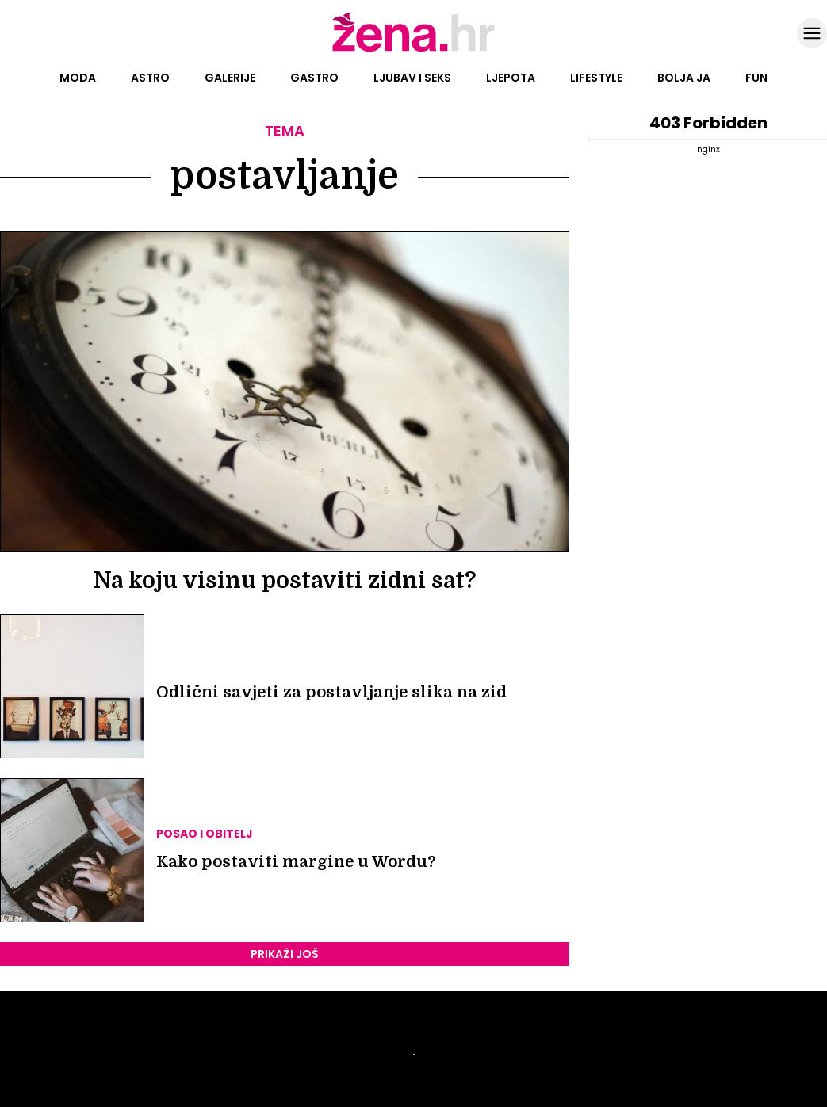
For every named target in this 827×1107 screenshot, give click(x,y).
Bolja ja (683, 78)
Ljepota (510, 78)
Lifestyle (596, 78)
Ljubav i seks (412, 78)
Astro (150, 78)
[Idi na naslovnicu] (413, 49)
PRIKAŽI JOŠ (285, 954)
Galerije (230, 78)
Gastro (314, 78)
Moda (77, 78)
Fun (756, 78)
